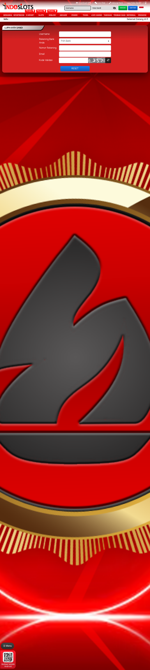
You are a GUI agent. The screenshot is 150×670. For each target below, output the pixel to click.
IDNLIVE (52, 15)
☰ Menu (7, 645)
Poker (74, 15)
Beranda (8, 15)
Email (42, 54)
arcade (63, 15)
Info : (6, 19)
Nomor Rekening (47, 48)
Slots (41, 15)
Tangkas (108, 15)
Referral (131, 15)
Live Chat (100, 3)
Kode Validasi (46, 60)
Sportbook (18, 15)
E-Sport (30, 15)
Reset (75, 68)
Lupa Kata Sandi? (134, 3)
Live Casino (96, 15)
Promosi (142, 15)
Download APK (84, 3)
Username (44, 34)
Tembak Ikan (120, 15)
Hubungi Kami (116, 3)
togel (85, 15)
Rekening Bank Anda (46, 41)
